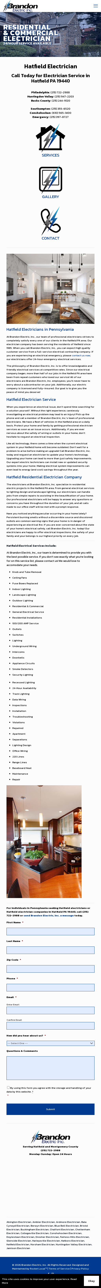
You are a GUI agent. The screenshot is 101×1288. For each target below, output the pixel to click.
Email (11, 997)
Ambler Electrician (43, 1222)
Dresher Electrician (47, 1237)
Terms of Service (59, 1268)
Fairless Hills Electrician (74, 1237)
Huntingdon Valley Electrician (74, 1244)
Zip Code (13, 960)
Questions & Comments (22, 1051)
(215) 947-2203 (64, 96)
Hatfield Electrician (17, 1244)
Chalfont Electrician (62, 1229)
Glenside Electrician (18, 1241)
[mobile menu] (95, 6)
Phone (12, 978)
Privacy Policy (80, 1268)
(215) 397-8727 (59, 117)
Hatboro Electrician (72, 1241)
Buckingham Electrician (35, 1229)
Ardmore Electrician (68, 1222)
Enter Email (13, 1004)
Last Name (14, 941)
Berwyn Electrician (42, 1226)
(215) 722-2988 (60, 92)
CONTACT (51, 238)
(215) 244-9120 (61, 101)
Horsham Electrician (42, 1244)
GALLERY (50, 197)
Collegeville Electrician (35, 1233)
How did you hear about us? (26, 1035)
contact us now (81, 355)
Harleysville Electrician (46, 1241)
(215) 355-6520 (60, 109)
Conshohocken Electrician (66, 1233)
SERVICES (50, 155)
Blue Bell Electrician (66, 1226)
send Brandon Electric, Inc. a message (49, 915)
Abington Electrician (18, 1222)
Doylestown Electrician (20, 1237)
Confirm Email (14, 1019)
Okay (91, 1281)
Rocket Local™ (38, 1268)
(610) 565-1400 (61, 113)
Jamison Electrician (18, 1248)
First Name (14, 922)
